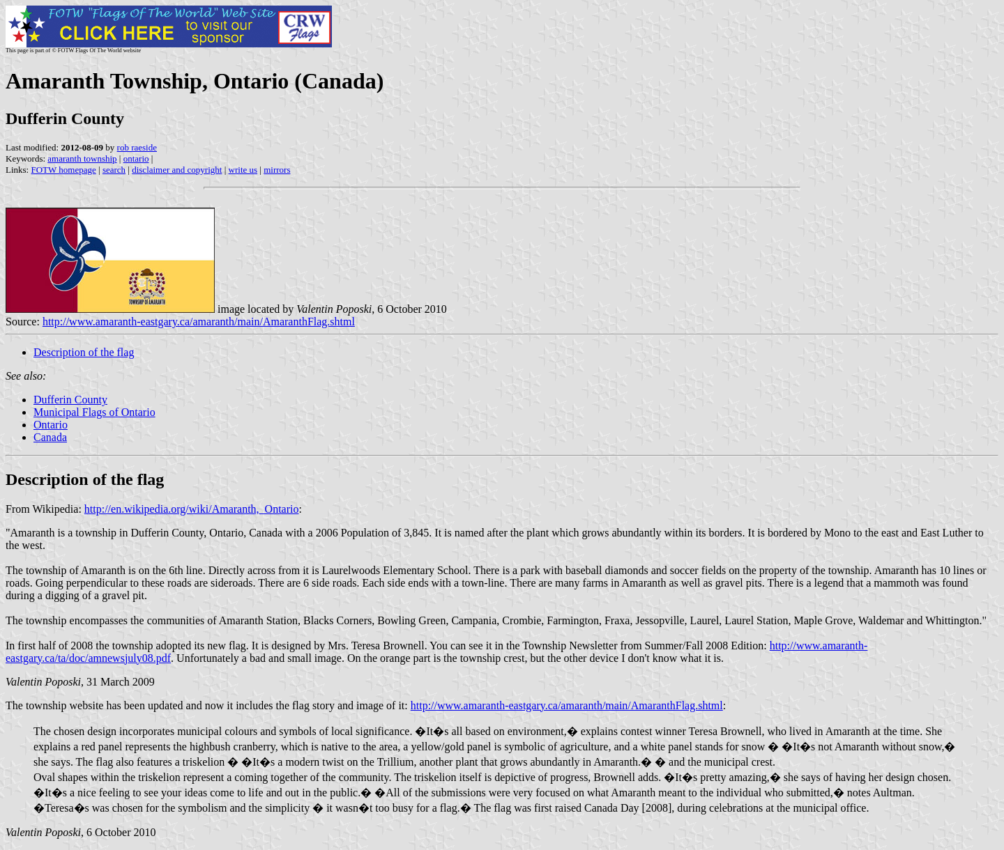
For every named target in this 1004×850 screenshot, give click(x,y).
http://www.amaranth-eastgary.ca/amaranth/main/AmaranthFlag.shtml (199, 321)
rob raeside (137, 147)
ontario (136, 158)
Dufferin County (70, 399)
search (114, 169)
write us (243, 169)
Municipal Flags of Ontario (94, 412)
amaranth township (81, 158)
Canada (50, 437)
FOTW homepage (63, 169)
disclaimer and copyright (177, 169)
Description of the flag (83, 352)
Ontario (50, 425)
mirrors (277, 169)
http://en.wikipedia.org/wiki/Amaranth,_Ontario (191, 509)
